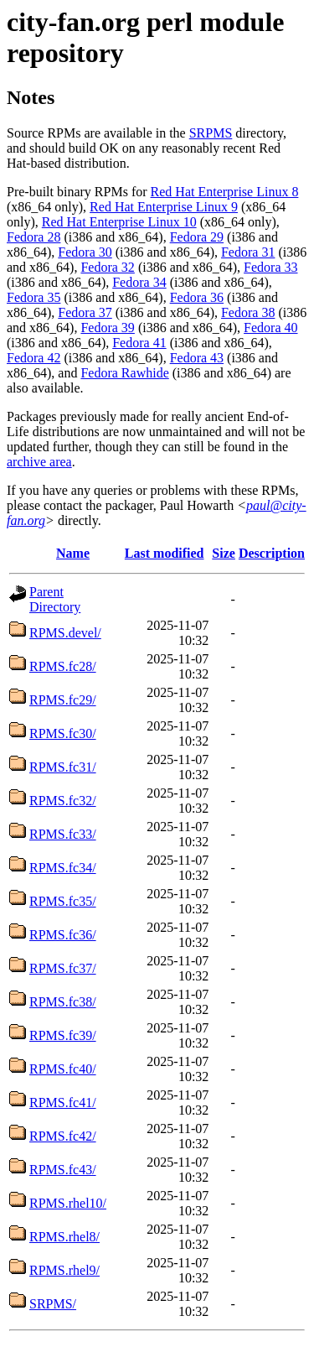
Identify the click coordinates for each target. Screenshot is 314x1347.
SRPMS (211, 133)
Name (73, 553)
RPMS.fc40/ (62, 1069)
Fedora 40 (270, 327)
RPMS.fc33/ (62, 834)
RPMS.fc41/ (62, 1102)
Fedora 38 (248, 312)
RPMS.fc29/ (62, 700)
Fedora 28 (33, 237)
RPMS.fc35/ (62, 901)
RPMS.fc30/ (62, 733)
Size (223, 553)
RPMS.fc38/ (62, 1002)
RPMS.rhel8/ (64, 1237)
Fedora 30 (84, 252)
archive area (39, 462)
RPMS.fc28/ (62, 666)
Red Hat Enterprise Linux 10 (119, 222)
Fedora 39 (107, 327)
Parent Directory (54, 599)
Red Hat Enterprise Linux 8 (225, 192)
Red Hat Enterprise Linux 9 (164, 207)
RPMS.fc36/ (62, 935)
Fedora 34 (139, 282)
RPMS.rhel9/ (64, 1270)
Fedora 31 (248, 252)
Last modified (164, 553)
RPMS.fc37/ (62, 968)
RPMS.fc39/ (62, 1035)
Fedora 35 (33, 297)
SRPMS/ (52, 1304)
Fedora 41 (139, 342)
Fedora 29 (197, 237)
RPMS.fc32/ (62, 800)
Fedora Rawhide (124, 373)
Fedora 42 (33, 358)
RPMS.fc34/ (62, 868)
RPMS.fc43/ (62, 1169)
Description (272, 553)
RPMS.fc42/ (62, 1136)
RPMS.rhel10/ (67, 1203)
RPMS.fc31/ (62, 767)
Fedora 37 (84, 312)
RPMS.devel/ (65, 633)
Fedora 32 (107, 267)
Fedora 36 (197, 297)
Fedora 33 (270, 267)
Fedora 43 (197, 358)
